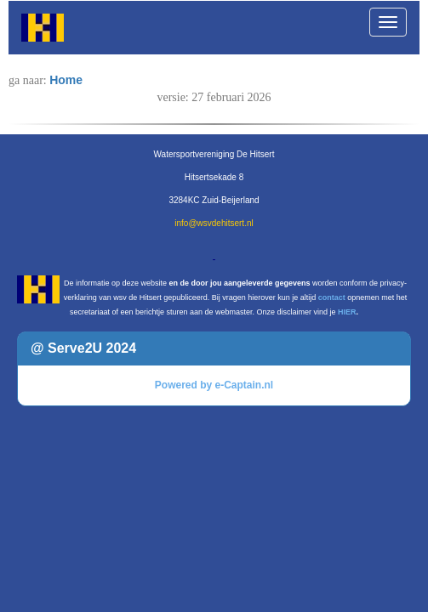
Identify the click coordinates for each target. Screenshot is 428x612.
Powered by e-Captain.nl (214, 385)
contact (331, 297)
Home (66, 80)
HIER (347, 312)
